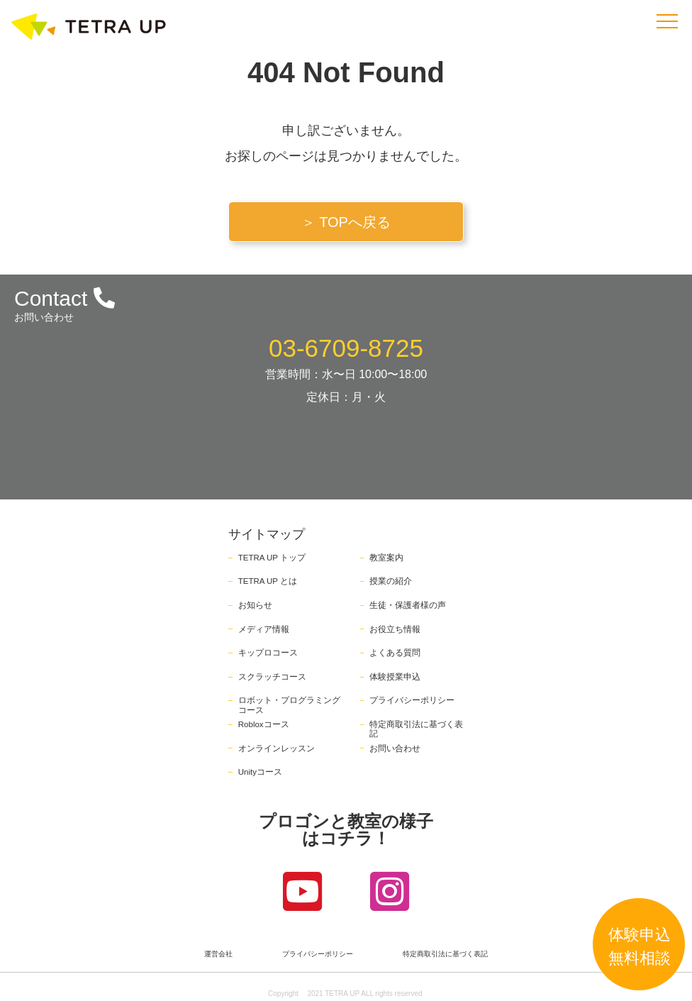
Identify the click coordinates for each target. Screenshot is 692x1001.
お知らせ (255, 605)
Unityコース (260, 772)
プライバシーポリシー (411, 700)
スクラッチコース (272, 677)
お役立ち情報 (394, 629)
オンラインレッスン (276, 748)
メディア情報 (263, 629)
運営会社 (218, 954)
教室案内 (386, 557)
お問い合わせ (394, 748)
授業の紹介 (390, 581)
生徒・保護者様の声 (407, 605)
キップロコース (268, 652)
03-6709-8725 (346, 348)
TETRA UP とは (267, 581)
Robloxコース (263, 724)
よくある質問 (394, 652)
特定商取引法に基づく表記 (445, 954)
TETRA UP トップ (272, 557)
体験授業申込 (394, 677)
